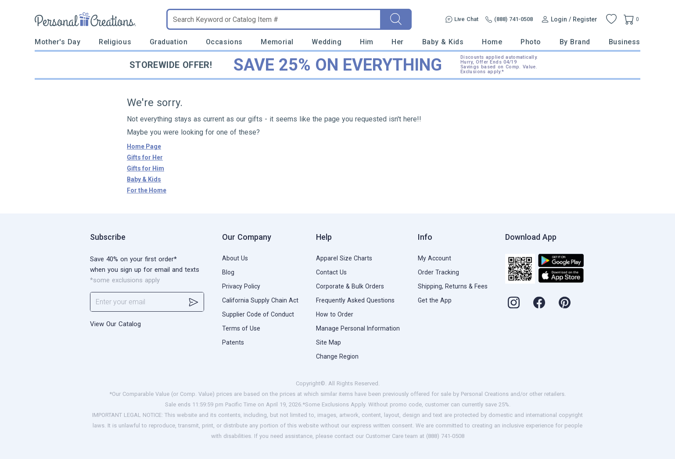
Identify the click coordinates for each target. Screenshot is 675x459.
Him (366, 42)
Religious (115, 42)
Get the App (435, 300)
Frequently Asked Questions (355, 300)
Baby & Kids (443, 42)
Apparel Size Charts (344, 258)
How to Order (334, 314)
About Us (235, 258)
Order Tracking (438, 272)
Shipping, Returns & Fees (453, 286)
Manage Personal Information (358, 328)
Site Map (328, 342)
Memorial (277, 42)
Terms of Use (241, 328)
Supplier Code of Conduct (258, 314)
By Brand (575, 42)
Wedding (326, 42)
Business (624, 42)
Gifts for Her (145, 157)
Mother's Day (57, 42)
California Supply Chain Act (260, 300)
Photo (531, 42)
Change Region (337, 356)
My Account (434, 258)
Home (492, 42)
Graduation (168, 42)
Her (397, 42)
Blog (228, 272)
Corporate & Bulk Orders (350, 286)
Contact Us (331, 272)
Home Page (144, 146)
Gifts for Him (145, 168)
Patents (233, 342)
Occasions (224, 42)
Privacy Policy (241, 286)
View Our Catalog (115, 324)
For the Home (146, 190)
